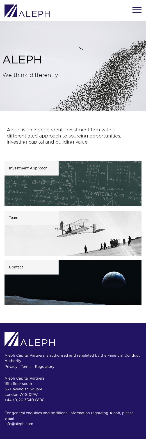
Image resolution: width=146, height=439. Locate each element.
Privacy (11, 367)
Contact (16, 267)
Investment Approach (28, 168)
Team (13, 218)
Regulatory (44, 367)
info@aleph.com (19, 424)
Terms (26, 367)
